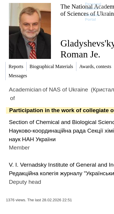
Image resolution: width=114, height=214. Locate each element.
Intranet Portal (92, 17)
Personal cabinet (93, 6)
